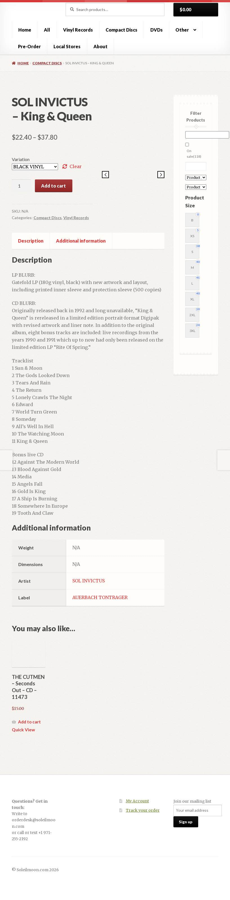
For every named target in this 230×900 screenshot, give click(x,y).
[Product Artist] (195, 177)
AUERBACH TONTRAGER (100, 597)
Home (24, 29)
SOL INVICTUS (88, 581)
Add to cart (53, 185)
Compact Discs (121, 29)
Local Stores (67, 46)
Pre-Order (29, 46)
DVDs (156, 29)
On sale (194, 154)
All (47, 29)
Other (182, 29)
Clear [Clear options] (76, 166)
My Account (137, 801)
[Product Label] (195, 187)
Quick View (23, 729)
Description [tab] (30, 240)
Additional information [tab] (81, 240)
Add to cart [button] (29, 721)
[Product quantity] (21, 185)
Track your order (143, 810)
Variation (21, 159)
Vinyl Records (78, 29)
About (100, 46)
